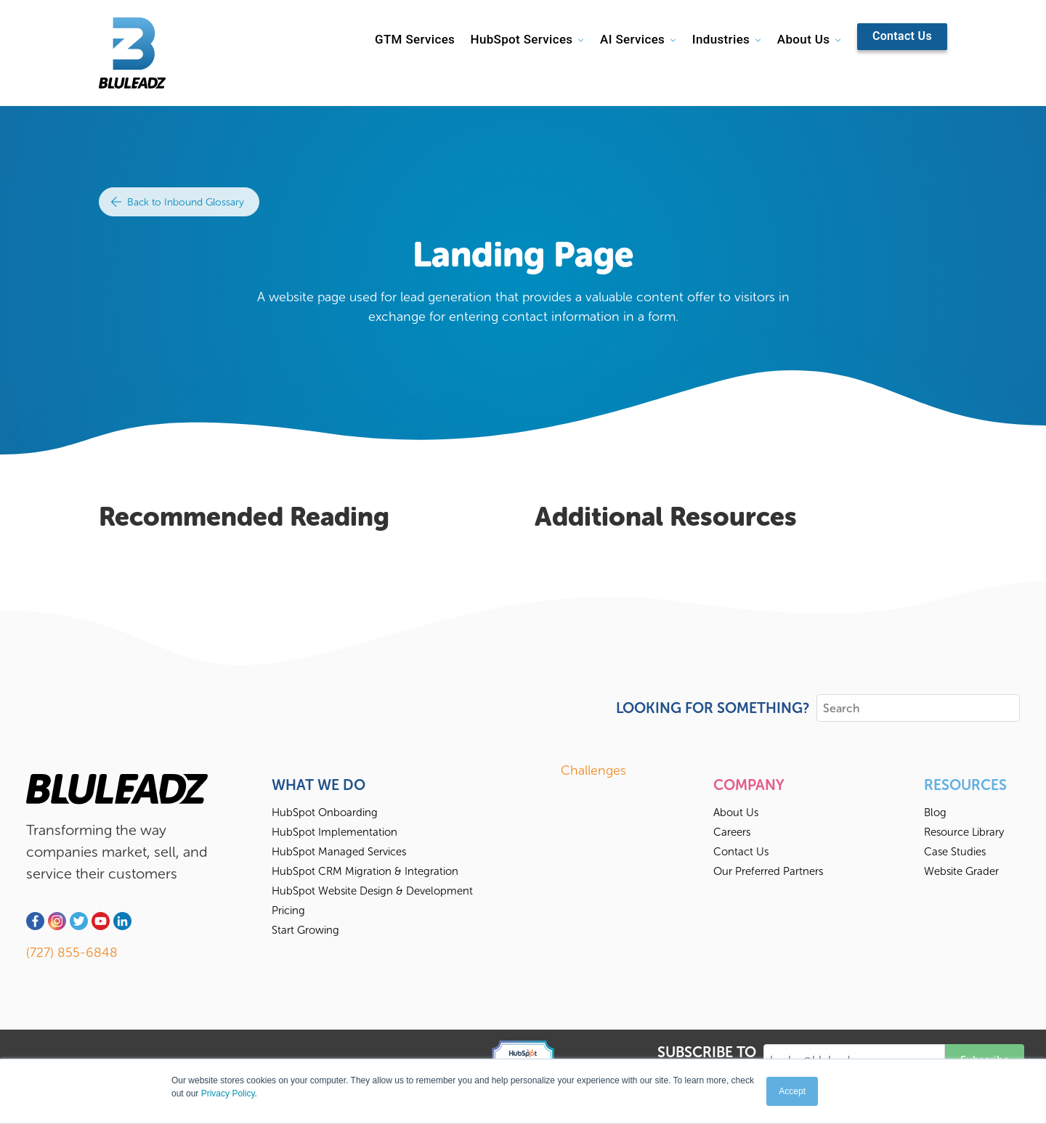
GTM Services (415, 39)
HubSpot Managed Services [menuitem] (339, 851)
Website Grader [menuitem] (961, 871)
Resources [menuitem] (965, 785)
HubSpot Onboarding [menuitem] (325, 812)
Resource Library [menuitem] (964, 832)
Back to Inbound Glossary (177, 202)
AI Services (632, 39)
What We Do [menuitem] (318, 785)
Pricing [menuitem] (288, 910)
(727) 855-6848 (72, 953)
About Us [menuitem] (735, 812)
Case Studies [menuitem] (955, 851)
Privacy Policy (228, 1093)
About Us (803, 39)
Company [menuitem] (748, 785)
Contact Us (902, 36)
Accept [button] (792, 1091)
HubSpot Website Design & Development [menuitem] (372, 890)
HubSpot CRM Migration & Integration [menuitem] (365, 871)
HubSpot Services (521, 39)
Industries (721, 39)
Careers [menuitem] (731, 832)
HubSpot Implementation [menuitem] (334, 832)
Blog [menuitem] (935, 812)
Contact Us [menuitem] (741, 851)
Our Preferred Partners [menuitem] (768, 871)
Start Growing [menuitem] (305, 930)
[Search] (918, 708)
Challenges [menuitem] (593, 770)
